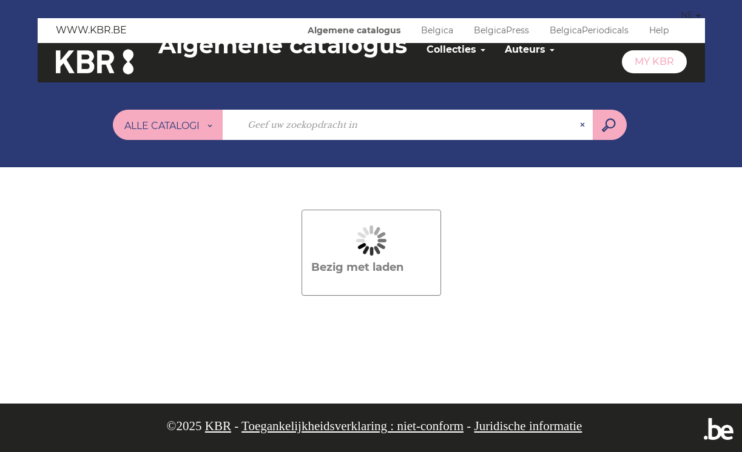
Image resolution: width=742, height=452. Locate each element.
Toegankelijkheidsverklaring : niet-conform (352, 426)
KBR (218, 426)
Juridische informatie (528, 426)
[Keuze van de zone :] (168, 125)
